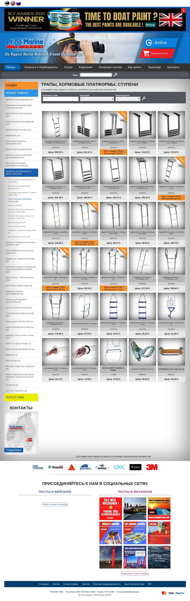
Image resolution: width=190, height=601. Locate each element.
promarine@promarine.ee (130, 591)
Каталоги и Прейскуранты (41, 67)
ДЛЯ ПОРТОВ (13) (13, 361)
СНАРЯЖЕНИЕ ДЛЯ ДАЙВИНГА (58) (20, 349)
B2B (149, 584)
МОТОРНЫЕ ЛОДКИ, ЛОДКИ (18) (19, 286)
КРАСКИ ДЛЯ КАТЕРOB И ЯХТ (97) (20, 322)
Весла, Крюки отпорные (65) (19, 237)
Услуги (68, 67)
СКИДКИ (11, 85)
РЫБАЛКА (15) (11, 355)
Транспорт (154, 67)
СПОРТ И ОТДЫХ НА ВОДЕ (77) (18, 344)
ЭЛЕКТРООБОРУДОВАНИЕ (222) (19, 149)
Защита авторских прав (134, 584)
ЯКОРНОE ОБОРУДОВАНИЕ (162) (19, 100)
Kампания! (85, 67)
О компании (44, 584)
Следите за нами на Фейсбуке (55, 504)
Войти (161, 42)
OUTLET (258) (15, 397)
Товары (10, 67)
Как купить (134, 67)
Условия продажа (70, 584)
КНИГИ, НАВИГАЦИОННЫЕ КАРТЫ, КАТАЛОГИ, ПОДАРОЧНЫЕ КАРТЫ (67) (20, 377)
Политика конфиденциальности (106, 584)
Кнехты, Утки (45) (15, 205)
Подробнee (14, 450)
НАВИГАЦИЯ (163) (13, 135)
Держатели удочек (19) (17, 222)
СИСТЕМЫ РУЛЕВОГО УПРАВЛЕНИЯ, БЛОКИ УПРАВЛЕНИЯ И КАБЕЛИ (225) (21, 269)
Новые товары (17, 92)
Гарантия (86, 584)
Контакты (173, 67)
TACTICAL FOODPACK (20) (16, 391)
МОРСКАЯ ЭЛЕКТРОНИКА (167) (19, 130)
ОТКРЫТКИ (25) (12, 385)
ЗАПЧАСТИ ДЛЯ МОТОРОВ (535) (19, 308)
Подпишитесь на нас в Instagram (135, 574)
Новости (56, 584)
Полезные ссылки (110, 67)
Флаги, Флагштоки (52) (17, 226)
